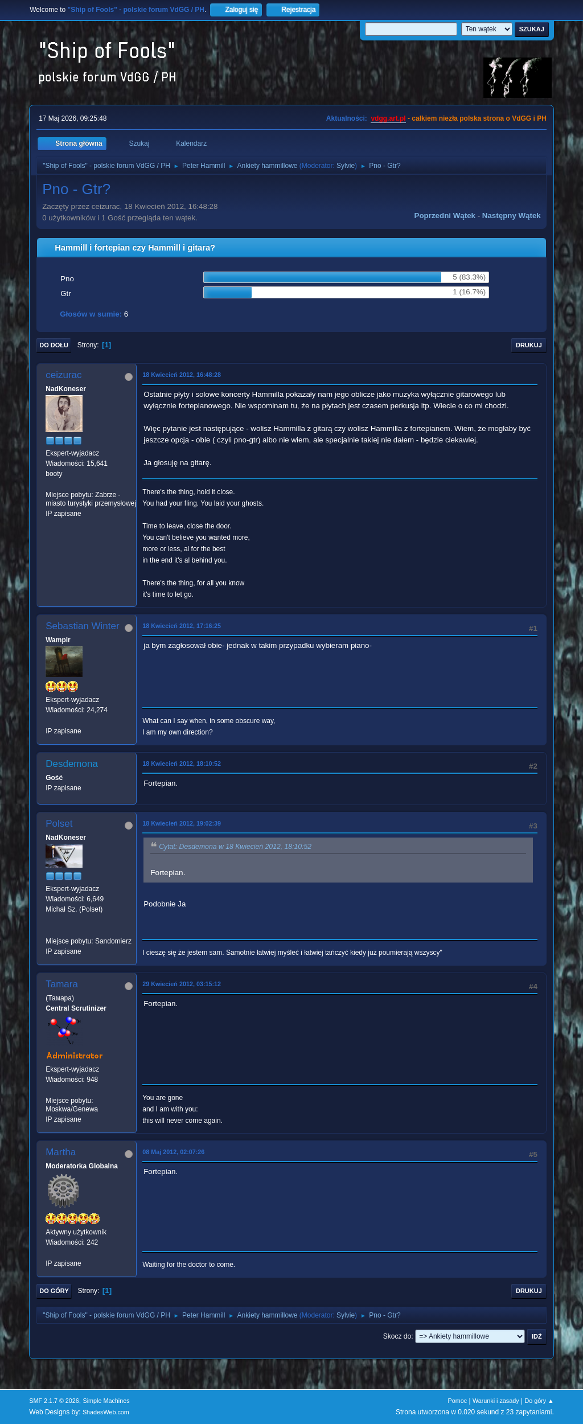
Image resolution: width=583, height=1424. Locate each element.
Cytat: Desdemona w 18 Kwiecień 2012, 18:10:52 (235, 847)
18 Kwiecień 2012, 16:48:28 (181, 374)
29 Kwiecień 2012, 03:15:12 (181, 983)
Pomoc (457, 1400)
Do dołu (53, 345)
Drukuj (529, 345)
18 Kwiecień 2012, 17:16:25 (181, 625)
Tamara (62, 984)
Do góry (54, 1290)
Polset (59, 823)
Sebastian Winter (82, 626)
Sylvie (345, 166)
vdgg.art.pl (388, 118)
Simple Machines (106, 1400)
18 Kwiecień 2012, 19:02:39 (181, 823)
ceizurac (63, 375)
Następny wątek (511, 215)
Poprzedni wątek (444, 215)
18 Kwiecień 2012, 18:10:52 (181, 763)
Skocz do (397, 1336)
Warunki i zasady (496, 1400)
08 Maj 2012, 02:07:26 (173, 1151)
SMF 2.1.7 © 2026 (54, 1400)
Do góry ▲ (538, 1400)
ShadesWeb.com (106, 1412)
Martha (61, 1152)
